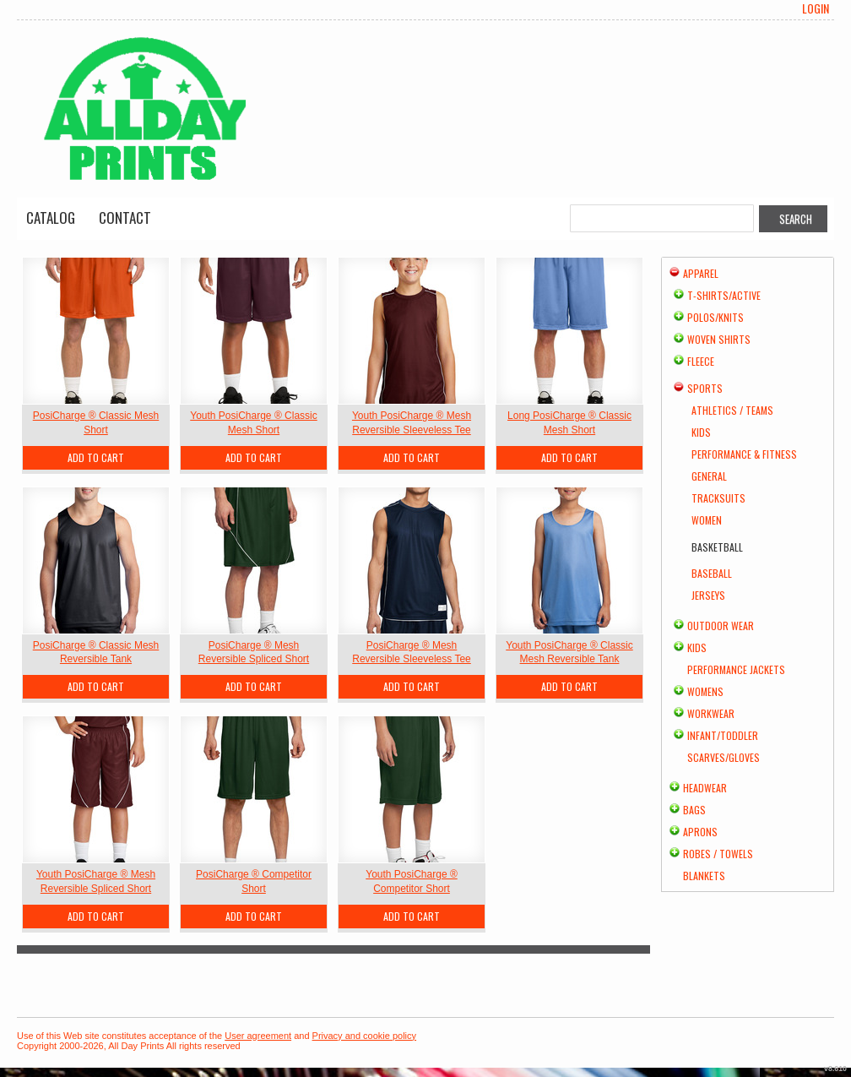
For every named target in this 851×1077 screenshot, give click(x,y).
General (709, 476)
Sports (705, 388)
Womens (705, 691)
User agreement (258, 1036)
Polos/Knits (715, 317)
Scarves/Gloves (723, 757)
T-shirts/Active (724, 295)
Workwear (710, 713)
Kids (701, 432)
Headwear (705, 788)
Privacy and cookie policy (364, 1036)
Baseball (711, 573)
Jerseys (708, 595)
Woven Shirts (719, 339)
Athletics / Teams (732, 410)
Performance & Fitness (744, 454)
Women (706, 520)
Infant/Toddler (722, 735)
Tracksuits (718, 498)
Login (815, 8)
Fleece (700, 361)
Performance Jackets (736, 669)
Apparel (700, 273)
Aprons (700, 831)
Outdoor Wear (720, 625)
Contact (125, 217)
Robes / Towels (718, 853)
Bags (694, 809)
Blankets (704, 875)
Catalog (50, 217)
